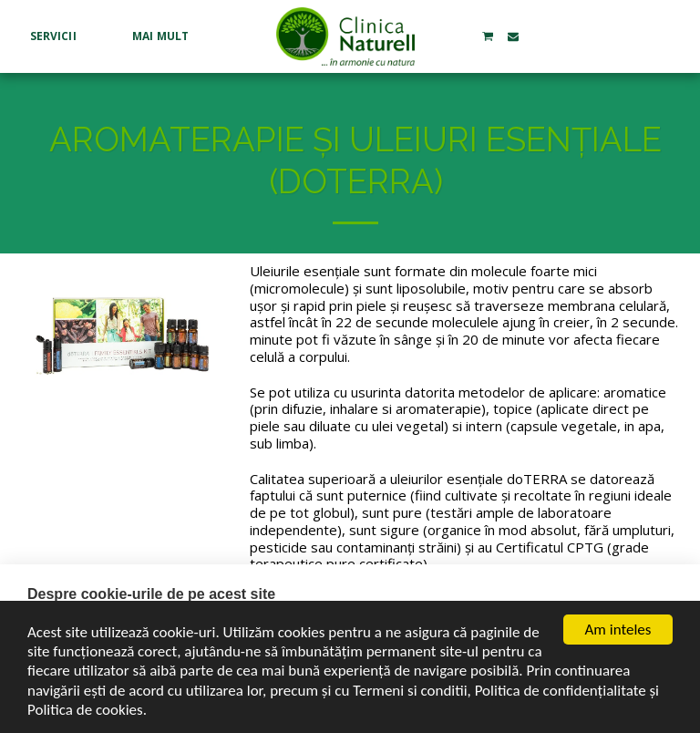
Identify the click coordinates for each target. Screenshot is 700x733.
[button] (60, 36)
